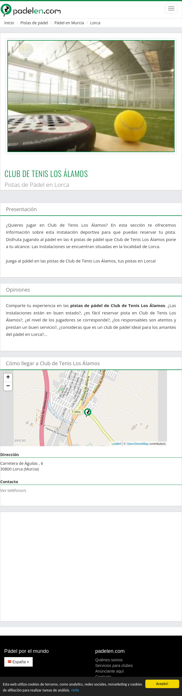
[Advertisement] (91, 566)
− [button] (8, 386)
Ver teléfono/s (13, 490)
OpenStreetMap (138, 443)
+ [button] (8, 377)
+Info (75, 690)
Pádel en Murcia (69, 22)
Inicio (9, 22)
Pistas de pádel (34, 22)
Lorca (95, 22)
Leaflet (116, 443)
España (18, 662)
